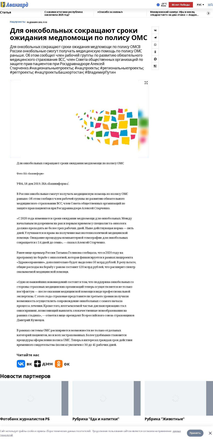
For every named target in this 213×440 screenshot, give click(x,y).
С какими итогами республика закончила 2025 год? (63, 13)
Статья (5, 12)
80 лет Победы (181, 4)
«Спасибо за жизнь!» (110, 12)
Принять (195, 433)
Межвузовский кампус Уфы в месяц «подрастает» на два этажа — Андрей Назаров (174, 13)
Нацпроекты (17, 21)
